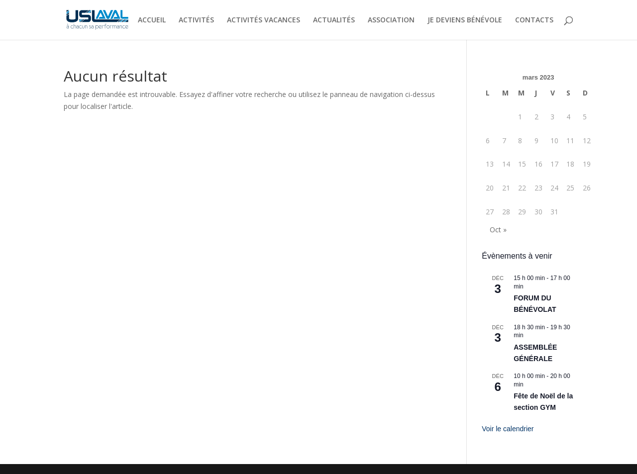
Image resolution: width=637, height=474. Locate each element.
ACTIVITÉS (196, 20)
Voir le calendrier (507, 429)
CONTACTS (534, 20)
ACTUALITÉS (334, 20)
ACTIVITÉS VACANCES (263, 20)
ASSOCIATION (391, 20)
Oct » (498, 229)
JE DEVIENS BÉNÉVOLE (464, 20)
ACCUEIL (152, 20)
